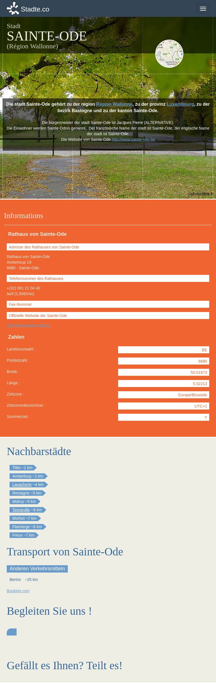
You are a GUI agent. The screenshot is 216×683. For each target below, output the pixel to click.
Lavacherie (22, 484)
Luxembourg (180, 104)
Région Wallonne (114, 104)
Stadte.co (35, 9)
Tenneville (21, 510)
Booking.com (18, 591)
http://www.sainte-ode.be (28, 325)
